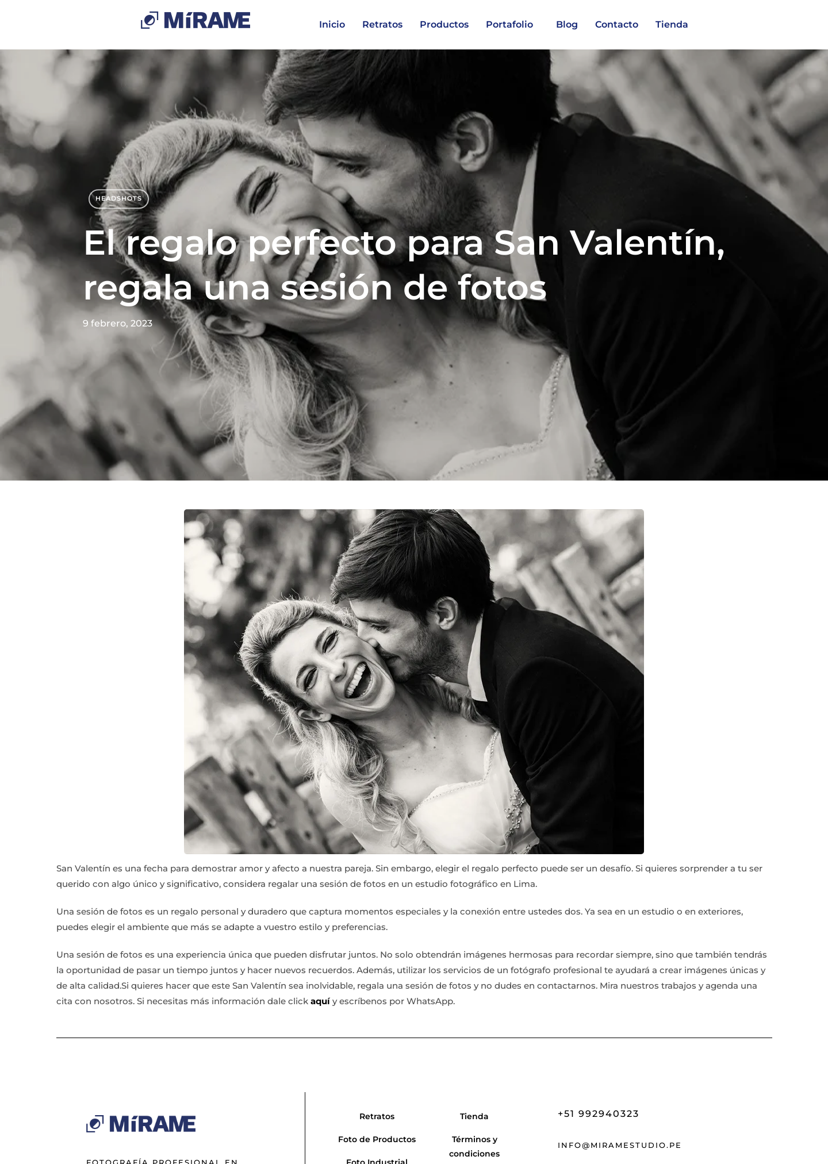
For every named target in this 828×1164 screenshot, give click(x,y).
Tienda (672, 24)
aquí (320, 1001)
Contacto (616, 24)
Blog (567, 24)
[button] (512, 24)
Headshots (118, 198)
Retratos (382, 24)
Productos (444, 24)
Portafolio (509, 24)
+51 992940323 (598, 1113)
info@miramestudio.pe (620, 1145)
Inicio (332, 24)
